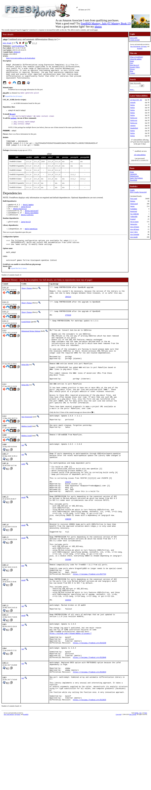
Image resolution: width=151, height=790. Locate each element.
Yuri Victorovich (26, 446)
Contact (132, 73)
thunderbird (134, 128)
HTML (136, 785)
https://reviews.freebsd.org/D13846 (89, 722)
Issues (132, 61)
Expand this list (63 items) (13, 100)
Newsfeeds (133, 180)
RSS (146, 785)
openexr (133, 125)
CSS (140, 785)
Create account (135, 40)
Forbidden (133, 209)
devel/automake (31, 221)
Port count (133, 199)
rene (22, 616)
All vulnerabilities (140, 155)
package (13, 123)
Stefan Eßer (25, 385)
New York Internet (135, 46)
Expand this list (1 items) (18, 279)
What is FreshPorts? (136, 57)
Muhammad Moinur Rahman (30, 345)
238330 (68, 562)
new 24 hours (134, 227)
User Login (133, 38)
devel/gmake (28, 211)
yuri (22, 475)
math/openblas (31, 237)
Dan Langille (132, 787)
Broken (132, 201)
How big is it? (134, 65)
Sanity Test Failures (136, 178)
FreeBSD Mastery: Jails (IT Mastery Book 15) (106, 23)
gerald (23, 535)
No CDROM (134, 214)
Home (132, 172)
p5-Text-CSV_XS (136, 100)
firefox (132, 105)
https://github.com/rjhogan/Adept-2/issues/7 (71, 694)
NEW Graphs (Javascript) (138, 192)
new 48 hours (134, 229)
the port (12, 118)
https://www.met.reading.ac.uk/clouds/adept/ (20, 58)
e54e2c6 (17, 52)
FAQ (131, 63)
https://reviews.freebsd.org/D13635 (89, 772)
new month (134, 237)
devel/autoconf (31, 218)
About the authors (136, 59)
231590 (68, 609)
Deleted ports (134, 176)
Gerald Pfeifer (26, 336)
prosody (133, 102)
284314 (68, 310)
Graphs (132, 190)
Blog (131, 71)
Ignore (132, 206)
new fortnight (134, 234)
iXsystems (144, 46)
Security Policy (135, 67)
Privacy (132, 69)
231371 (68, 517)
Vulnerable (133, 216)
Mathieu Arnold (26, 456)
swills (23, 495)
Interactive (133, 224)
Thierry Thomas (26, 299)
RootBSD (139, 48)
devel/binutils (20, 216)
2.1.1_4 (5, 43)
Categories (133, 174)
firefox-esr (133, 118)
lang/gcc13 (26, 214)
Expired (132, 219)
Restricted (133, 211)
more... (132, 89)
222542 (68, 657)
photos (98, 26)
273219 (68, 329)
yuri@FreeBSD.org (18, 46)
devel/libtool (27, 223)
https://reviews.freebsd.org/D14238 (89, 705)
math (9, 43)
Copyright (118, 787)
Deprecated (134, 204)
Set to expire (134, 222)
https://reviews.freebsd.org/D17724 (89, 626)
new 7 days (134, 232)
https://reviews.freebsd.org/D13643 (89, 739)
